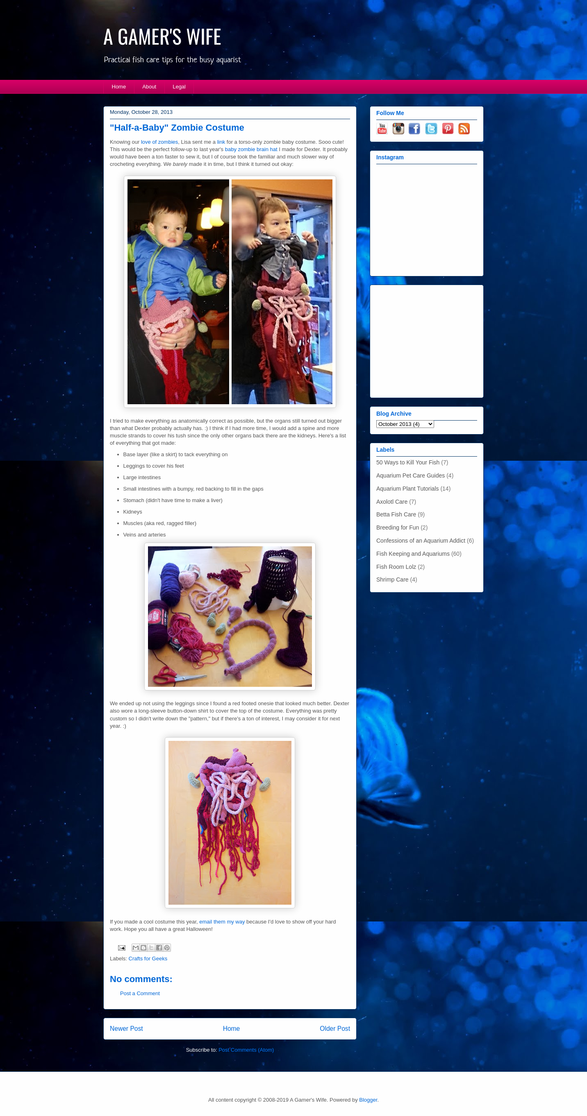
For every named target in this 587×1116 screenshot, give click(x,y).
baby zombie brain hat (251, 149)
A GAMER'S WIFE (162, 35)
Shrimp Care (392, 579)
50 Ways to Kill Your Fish (407, 462)
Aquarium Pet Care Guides (410, 475)
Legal (179, 87)
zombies (168, 142)
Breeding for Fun (397, 527)
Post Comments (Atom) (246, 1050)
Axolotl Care (391, 501)
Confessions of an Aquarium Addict (420, 540)
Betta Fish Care (396, 514)
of (154, 142)
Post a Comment (140, 993)
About (149, 87)
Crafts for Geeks (148, 958)
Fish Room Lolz (396, 567)
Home (119, 87)
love (146, 142)
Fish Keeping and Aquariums (413, 553)
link (221, 142)
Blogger (368, 1100)
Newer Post (126, 1028)
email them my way (222, 922)
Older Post (335, 1028)
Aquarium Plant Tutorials (407, 488)
